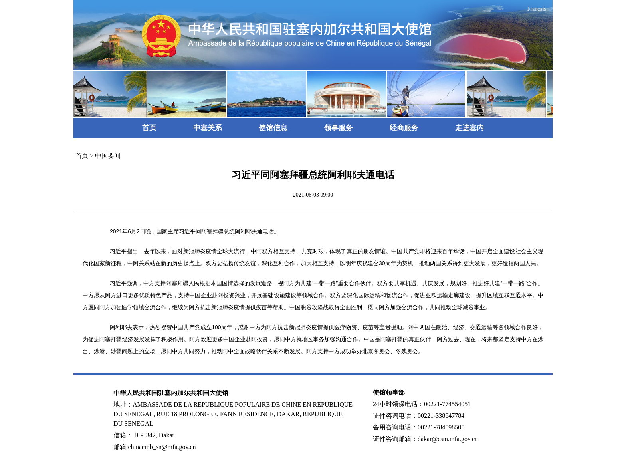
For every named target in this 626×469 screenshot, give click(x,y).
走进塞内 (469, 128)
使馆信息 (273, 128)
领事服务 (338, 128)
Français (536, 9)
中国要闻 (108, 155)
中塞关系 (207, 128)
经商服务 (404, 128)
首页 (149, 128)
